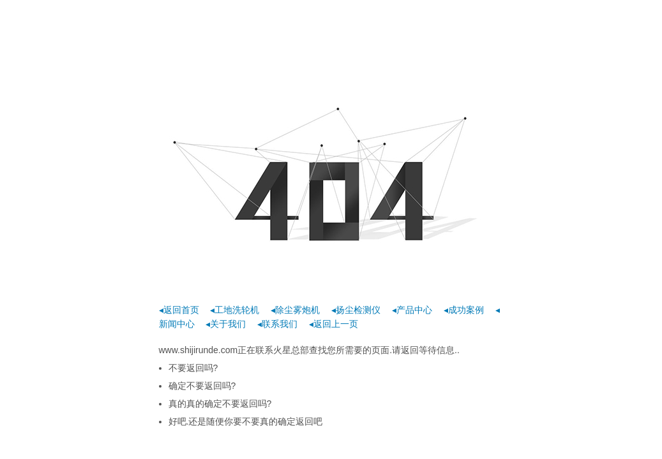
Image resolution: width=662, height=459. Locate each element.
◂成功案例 (464, 310)
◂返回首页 (179, 310)
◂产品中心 (412, 310)
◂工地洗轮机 (234, 310)
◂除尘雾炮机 (295, 310)
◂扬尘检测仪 (355, 310)
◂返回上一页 (333, 324)
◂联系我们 (277, 324)
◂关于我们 (226, 324)
